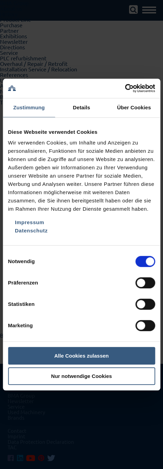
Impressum (29, 222)
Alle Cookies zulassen (81, 356)
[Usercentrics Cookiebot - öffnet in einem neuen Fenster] (124, 88)
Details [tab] (81, 107)
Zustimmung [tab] (29, 107)
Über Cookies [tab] (134, 107)
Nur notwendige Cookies (81, 376)
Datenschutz (31, 230)
